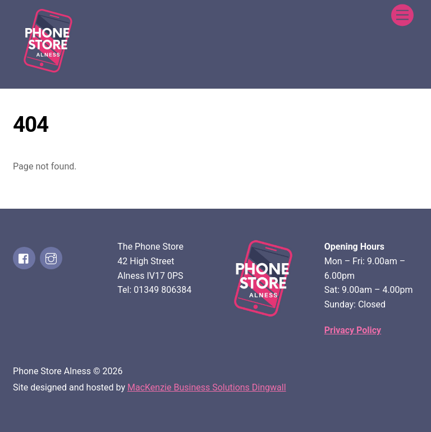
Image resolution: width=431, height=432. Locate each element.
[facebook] (24, 257)
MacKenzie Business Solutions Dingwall (206, 387)
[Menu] (402, 15)
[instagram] (51, 257)
